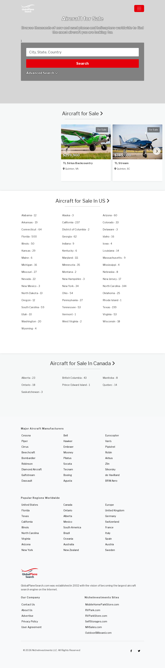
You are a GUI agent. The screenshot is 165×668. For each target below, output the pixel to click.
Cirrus (25, 446)
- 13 (31, 293)
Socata (67, 463)
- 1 (112, 300)
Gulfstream (28, 475)
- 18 (111, 321)
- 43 (74, 377)
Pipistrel (110, 446)
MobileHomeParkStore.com (102, 604)
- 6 (69, 250)
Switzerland (112, 521)
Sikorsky (110, 469)
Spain (108, 538)
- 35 (71, 264)
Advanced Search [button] (42, 73)
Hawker (68, 441)
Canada (67, 504)
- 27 (29, 271)
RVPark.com (92, 610)
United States (29, 504)
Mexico (67, 521)
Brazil (66, 533)
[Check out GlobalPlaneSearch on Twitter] (139, 651)
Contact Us (28, 604)
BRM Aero (111, 480)
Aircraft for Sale (82, 114)
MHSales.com (93, 627)
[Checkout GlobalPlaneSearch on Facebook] (131, 651)
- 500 (29, 236)
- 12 (28, 215)
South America (72, 527)
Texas (25, 516)
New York (27, 549)
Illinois (25, 527)
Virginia (25, 538)
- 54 (67, 293)
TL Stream (121, 163)
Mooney (68, 452)
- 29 (28, 250)
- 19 (29, 222)
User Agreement (31, 627)
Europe (109, 504)
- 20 (31, 321)
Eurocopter (112, 435)
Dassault (26, 480)
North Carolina (30, 533)
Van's (108, 441)
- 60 (110, 215)
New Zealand (71, 549)
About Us (26, 610)
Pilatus (67, 458)
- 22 (28, 278)
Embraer (68, 446)
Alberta (67, 516)
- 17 (112, 278)
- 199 (109, 307)
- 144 (114, 285)
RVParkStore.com (96, 615)
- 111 (70, 257)
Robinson (27, 463)
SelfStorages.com (96, 621)
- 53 (71, 307)
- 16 (108, 236)
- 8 (110, 271)
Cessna (26, 435)
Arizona (25, 544)
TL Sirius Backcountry (78, 163)
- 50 (27, 243)
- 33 (111, 222)
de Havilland (112, 475)
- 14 (111, 250)
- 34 (70, 285)
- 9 (68, 243)
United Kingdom (114, 510)
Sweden (110, 549)
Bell (65, 435)
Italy (107, 533)
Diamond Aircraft (31, 469)
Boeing (67, 475)
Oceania (68, 538)
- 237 (71, 222)
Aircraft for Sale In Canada (82, 363)
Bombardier (28, 458)
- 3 (68, 215)
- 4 (107, 243)
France (109, 527)
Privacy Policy (29, 621)
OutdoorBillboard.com (98, 632)
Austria (109, 544)
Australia (68, 544)
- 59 (32, 307)
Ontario (67, 510)
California (27, 521)
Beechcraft (28, 452)
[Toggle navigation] (139, 8)
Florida (25, 510)
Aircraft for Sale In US (82, 201)
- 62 (69, 236)
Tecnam (68, 469)
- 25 (111, 293)
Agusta (67, 480)
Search (82, 63)
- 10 (26, 314)
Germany (110, 516)
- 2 (75, 229)
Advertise (27, 615)
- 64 (31, 229)
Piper (24, 441)
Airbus (109, 458)
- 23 (28, 377)
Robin (108, 452)
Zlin (107, 463)
